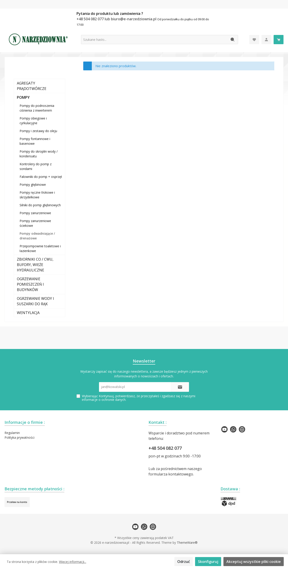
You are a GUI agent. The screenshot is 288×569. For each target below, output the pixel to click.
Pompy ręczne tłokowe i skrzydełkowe (37, 194)
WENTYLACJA (28, 312)
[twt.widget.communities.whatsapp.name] (233, 429)
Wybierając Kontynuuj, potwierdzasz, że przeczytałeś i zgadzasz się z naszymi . (138, 398)
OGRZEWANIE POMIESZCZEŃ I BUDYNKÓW (30, 284)
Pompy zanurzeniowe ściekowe (35, 223)
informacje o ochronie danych (104, 399)
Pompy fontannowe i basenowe (35, 141)
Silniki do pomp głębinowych (40, 205)
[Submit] (180, 387)
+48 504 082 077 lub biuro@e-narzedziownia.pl (116, 18)
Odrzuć (183, 561)
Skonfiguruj (208, 561)
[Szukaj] (232, 39)
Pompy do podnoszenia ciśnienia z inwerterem (37, 107)
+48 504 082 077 (165, 448)
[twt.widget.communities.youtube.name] (224, 429)
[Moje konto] (266, 39)
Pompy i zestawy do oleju (38, 131)
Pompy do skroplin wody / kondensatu (39, 153)
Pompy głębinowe (33, 184)
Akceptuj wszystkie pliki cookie (253, 561)
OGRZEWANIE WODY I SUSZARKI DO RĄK (35, 301)
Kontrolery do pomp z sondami (36, 166)
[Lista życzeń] (254, 39)
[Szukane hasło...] (154, 39)
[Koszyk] (279, 39)
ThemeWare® (187, 542)
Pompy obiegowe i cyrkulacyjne (33, 120)
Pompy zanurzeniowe (35, 213)
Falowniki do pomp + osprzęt (41, 176)
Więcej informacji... (72, 562)
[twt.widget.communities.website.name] (242, 429)
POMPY (23, 97)
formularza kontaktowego (170, 474)
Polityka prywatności (19, 437)
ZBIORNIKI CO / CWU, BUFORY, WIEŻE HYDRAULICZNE (35, 265)
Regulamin (12, 433)
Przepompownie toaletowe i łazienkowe (40, 248)
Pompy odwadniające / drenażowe (37, 235)
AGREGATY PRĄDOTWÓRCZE (31, 86)
